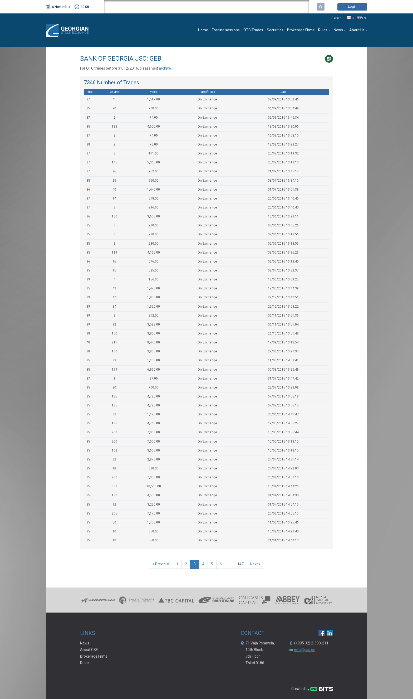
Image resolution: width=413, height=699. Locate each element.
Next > (255, 564)
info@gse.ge (304, 650)
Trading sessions (226, 30)
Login (352, 6)
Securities (275, 30)
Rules (84, 663)
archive (165, 68)
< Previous (161, 564)
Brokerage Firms (300, 30)
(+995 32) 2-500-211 (311, 643)
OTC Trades (253, 30)
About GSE (89, 650)
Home (203, 30)
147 (240, 564)
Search (320, 7)
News (84, 643)
